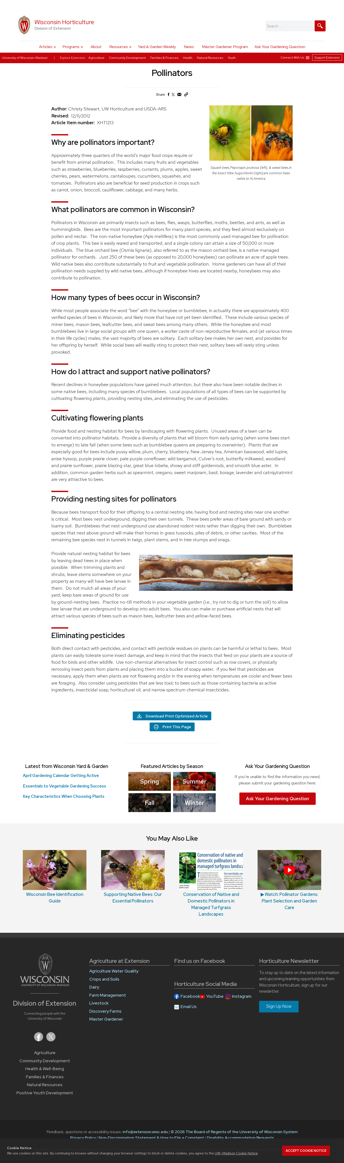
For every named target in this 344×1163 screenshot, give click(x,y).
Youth (232, 58)
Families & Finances (45, 1077)
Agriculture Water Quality (113, 971)
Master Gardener (106, 1019)
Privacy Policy (83, 1137)
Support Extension (327, 57)
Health (188, 58)
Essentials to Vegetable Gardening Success (64, 786)
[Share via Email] (179, 95)
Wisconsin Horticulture (64, 22)
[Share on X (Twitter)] (173, 96)
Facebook (190, 996)
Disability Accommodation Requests (240, 1137)
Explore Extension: (73, 58)
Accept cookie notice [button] (306, 1151)
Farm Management (107, 995)
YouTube (215, 996)
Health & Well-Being (44, 1068)
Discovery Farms (105, 1011)
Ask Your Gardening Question (279, 46)
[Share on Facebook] (168, 95)
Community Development (44, 1061)
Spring (149, 781)
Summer (194, 781)
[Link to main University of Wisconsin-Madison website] (44, 984)
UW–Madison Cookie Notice (236, 1153)
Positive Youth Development (44, 1093)
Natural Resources (45, 1085)
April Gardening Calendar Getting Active (61, 775)
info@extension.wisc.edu (145, 1131)
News (189, 46)
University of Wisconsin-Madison (25, 58)
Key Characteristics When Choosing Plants (63, 796)
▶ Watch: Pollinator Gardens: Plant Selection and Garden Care (289, 901)
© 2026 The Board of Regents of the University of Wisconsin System (234, 1131)
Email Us (189, 1006)
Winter (194, 802)
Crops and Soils (104, 979)
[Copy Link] (186, 95)
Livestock (99, 1003)
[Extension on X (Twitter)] (51, 1040)
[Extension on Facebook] (39, 1040)
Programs (71, 46)
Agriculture (45, 1052)
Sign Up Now (279, 1006)
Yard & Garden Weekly (157, 46)
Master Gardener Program (225, 46)
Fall (149, 802)
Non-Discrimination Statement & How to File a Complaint (151, 1137)
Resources (118, 46)
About (96, 46)
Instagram (241, 996)
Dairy (94, 987)
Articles (45, 46)
